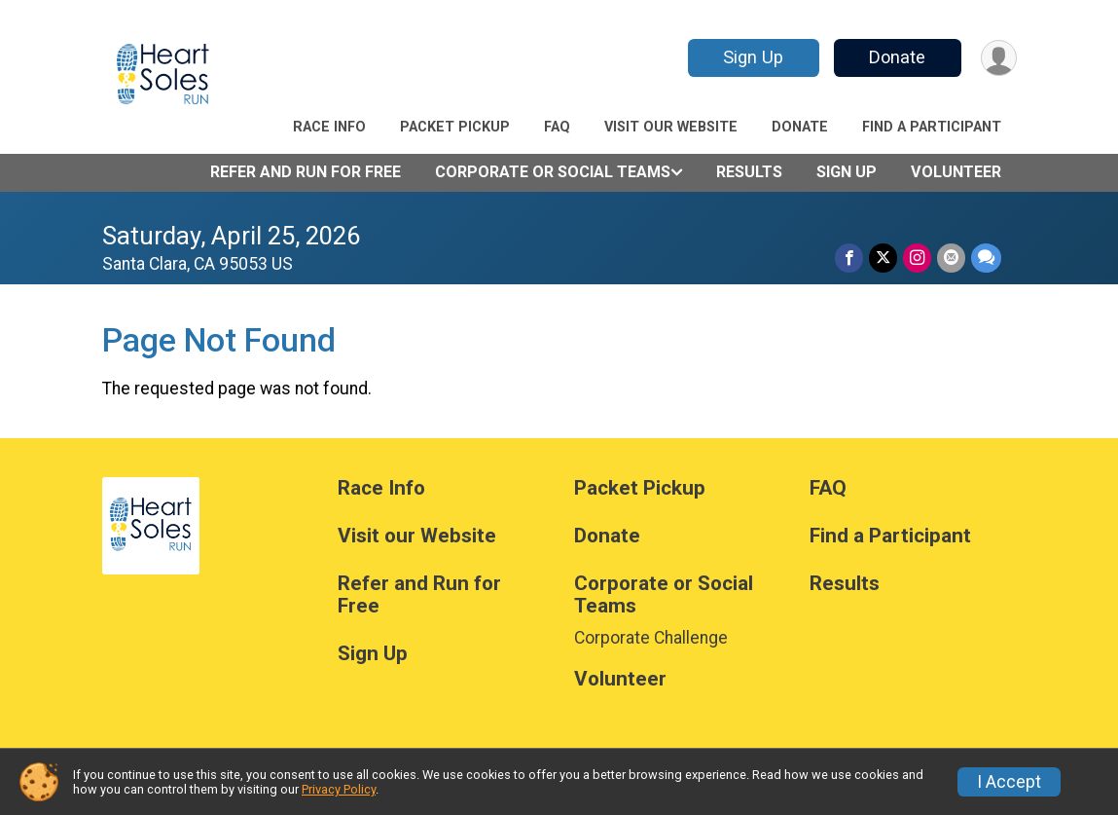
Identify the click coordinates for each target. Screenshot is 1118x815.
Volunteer (956, 172)
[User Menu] (999, 58)
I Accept (1009, 782)
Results (749, 172)
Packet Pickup (455, 127)
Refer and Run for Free (305, 172)
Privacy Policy (339, 789)
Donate (897, 57)
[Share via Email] (951, 257)
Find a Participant (931, 127)
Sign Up (753, 57)
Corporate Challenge (651, 638)
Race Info (329, 127)
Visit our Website (671, 127)
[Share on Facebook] (849, 257)
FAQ (557, 127)
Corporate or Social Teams (552, 172)
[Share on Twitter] (883, 257)
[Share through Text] (986, 257)
